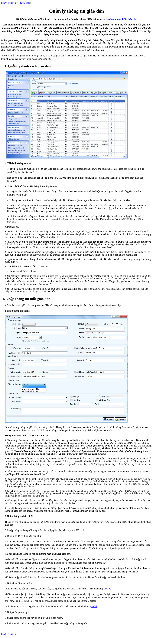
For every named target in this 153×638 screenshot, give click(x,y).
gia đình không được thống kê (121, 19)
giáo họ (107, 588)
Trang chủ (25, 3)
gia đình (93, 606)
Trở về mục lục (10, 3)
